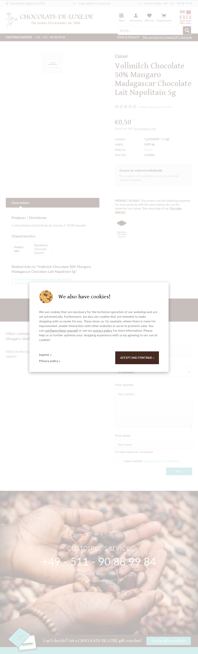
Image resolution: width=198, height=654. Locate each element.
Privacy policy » (49, 361)
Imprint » (45, 354)
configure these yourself (61, 330)
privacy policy (102, 330)
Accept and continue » (137, 357)
